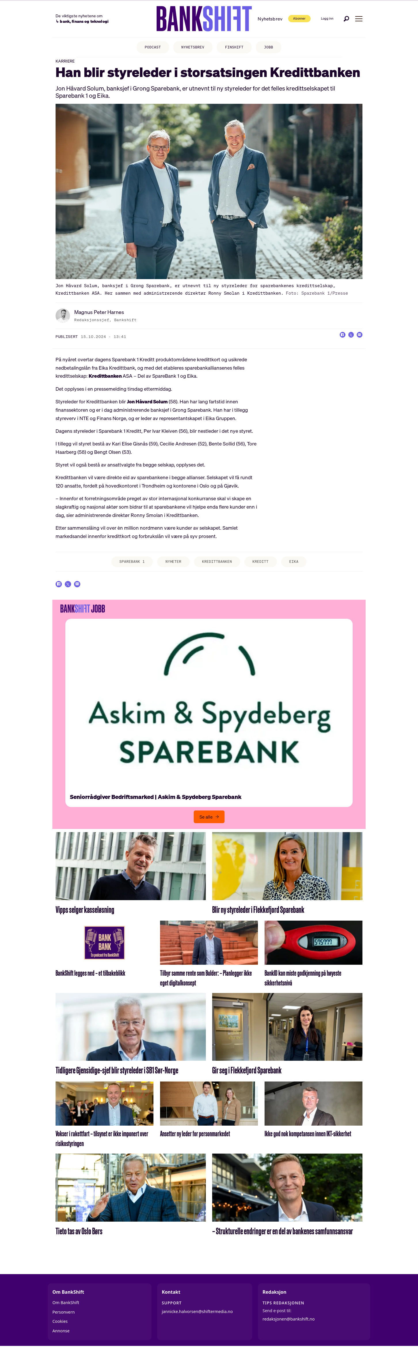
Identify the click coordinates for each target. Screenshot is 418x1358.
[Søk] (346, 18)
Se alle (206, 825)
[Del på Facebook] (335, 341)
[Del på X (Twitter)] (346, 341)
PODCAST (148, 47)
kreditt (265, 567)
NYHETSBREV (192, 47)
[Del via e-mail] (358, 341)
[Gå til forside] (190, 18)
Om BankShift (65, 1311)
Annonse (61, 1339)
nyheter (171, 567)
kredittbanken (218, 567)
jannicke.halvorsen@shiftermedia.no (197, 1320)
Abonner (286, 18)
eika (301, 567)
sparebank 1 (125, 567)
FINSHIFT (236, 47)
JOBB (274, 47)
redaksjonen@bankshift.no (289, 1328)
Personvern (63, 1320)
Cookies (60, 1330)
